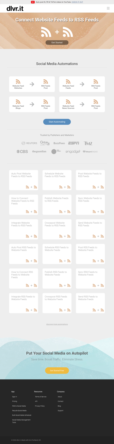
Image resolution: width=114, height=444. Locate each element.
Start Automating (57, 122)
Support (60, 410)
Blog (59, 406)
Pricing (14, 401)
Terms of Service (40, 397)
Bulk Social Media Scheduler (21, 415)
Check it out (77, 2)
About (60, 397)
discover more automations (57, 324)
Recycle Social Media (19, 410)
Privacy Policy (40, 406)
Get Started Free (57, 370)
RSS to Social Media (19, 406)
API (36, 401)
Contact (60, 401)
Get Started (56, 42)
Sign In (14, 397)
